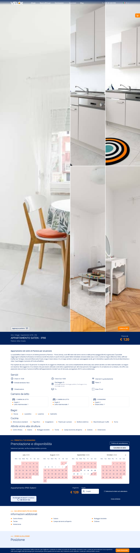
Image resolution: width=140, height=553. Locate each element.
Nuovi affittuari (45, 3)
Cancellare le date (119, 448)
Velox (12, 335)
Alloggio (17, 335)
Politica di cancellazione (119, 443)
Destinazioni (59, 3)
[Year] (29, 455)
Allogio (33, 3)
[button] (125, 3)
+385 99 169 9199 (109, 3)
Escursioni (72, 3)
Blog (81, 3)
